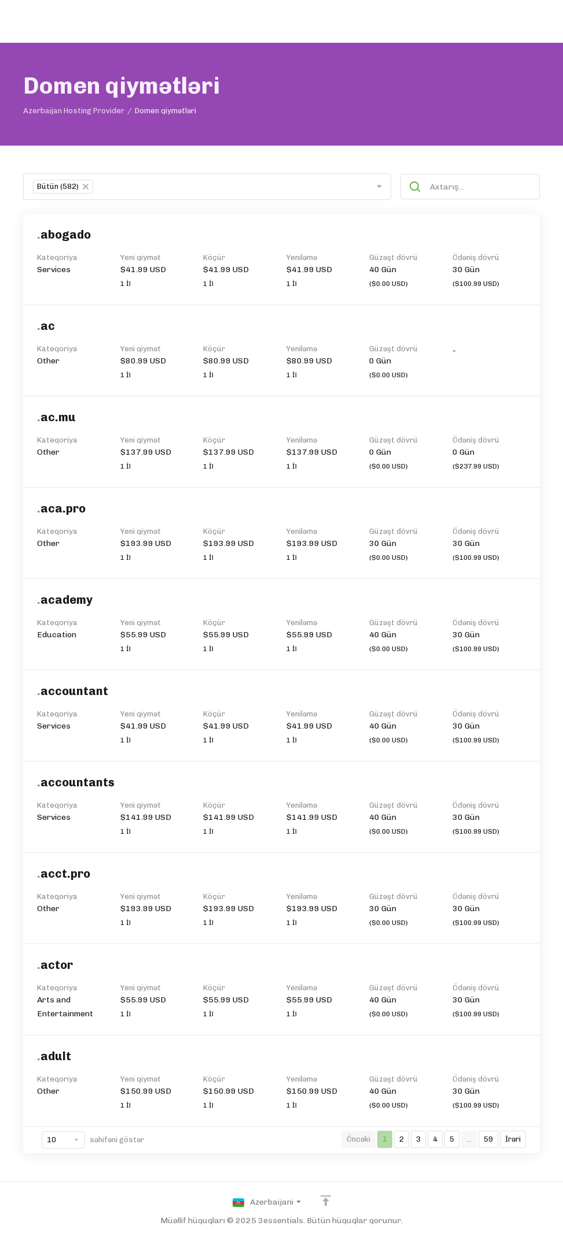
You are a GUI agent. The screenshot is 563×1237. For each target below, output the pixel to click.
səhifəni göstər (93, 1140)
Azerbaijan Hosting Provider (73, 110)
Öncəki (358, 1139)
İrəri (513, 1139)
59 (488, 1139)
